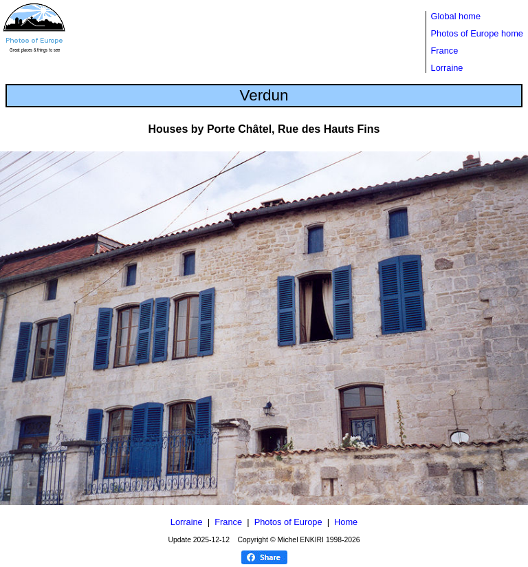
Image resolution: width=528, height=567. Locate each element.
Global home (456, 16)
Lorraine (447, 68)
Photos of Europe (288, 522)
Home (346, 522)
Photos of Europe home (477, 33)
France (445, 50)
